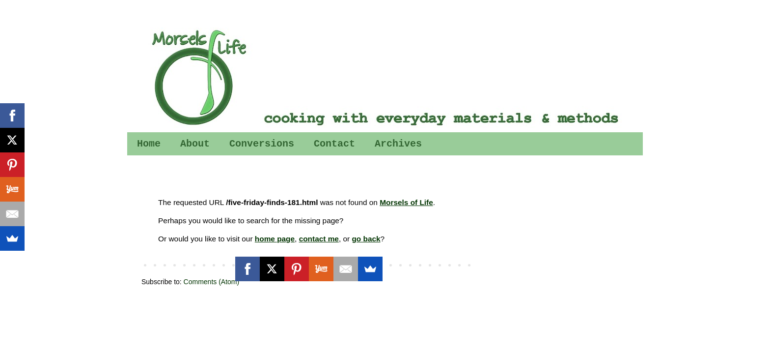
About (195, 143)
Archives (398, 143)
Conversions (261, 143)
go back (366, 239)
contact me (319, 239)
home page (275, 239)
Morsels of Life (406, 202)
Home (149, 143)
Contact (334, 143)
